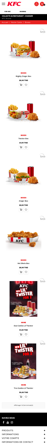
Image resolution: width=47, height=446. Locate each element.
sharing (23, 11)
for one (7, 11)
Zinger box (23, 201)
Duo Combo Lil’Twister (23, 326)
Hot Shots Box (24, 263)
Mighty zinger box (23, 76)
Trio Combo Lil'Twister (23, 388)
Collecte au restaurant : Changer (17, 16)
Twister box (23, 138)
